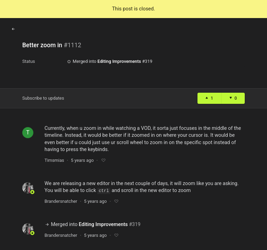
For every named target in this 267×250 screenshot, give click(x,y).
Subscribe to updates (43, 98)
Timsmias (54, 160)
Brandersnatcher (60, 201)
